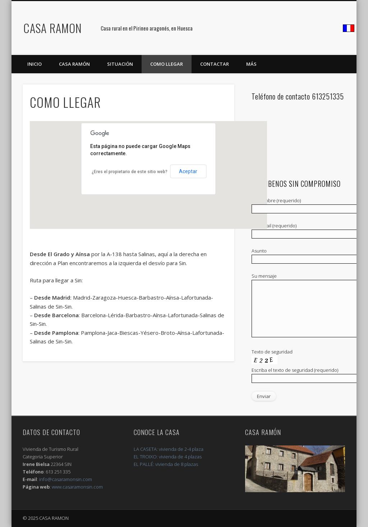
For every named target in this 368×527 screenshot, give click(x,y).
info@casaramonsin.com (65, 479)
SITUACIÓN (120, 64)
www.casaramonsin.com (77, 487)
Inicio (34, 64)
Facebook (348, 28)
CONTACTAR (214, 64)
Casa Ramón (74, 64)
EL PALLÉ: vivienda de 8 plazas (166, 464)
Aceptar (188, 171)
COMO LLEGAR (166, 64)
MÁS (251, 64)
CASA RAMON (52, 27)
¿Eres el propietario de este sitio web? (129, 171)
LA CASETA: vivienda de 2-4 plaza (168, 449)
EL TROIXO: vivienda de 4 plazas (168, 456)
